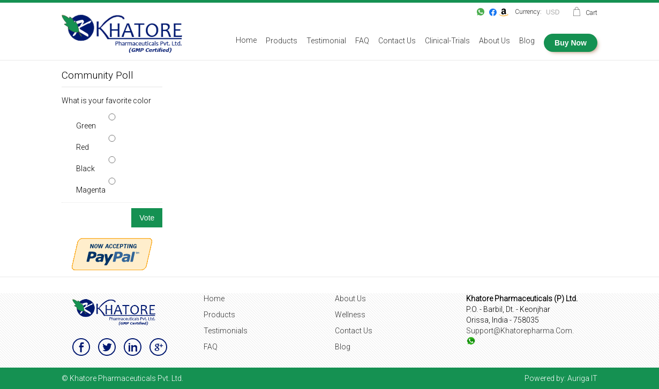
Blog (342, 346)
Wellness (350, 314)
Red (82, 147)
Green (86, 125)
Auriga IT (582, 378)
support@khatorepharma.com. (520, 330)
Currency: (528, 12)
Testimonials (226, 330)
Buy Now (571, 43)
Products (219, 314)
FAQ (211, 346)
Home (214, 298)
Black (85, 168)
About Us (350, 298)
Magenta (91, 190)
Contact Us (353, 330)
